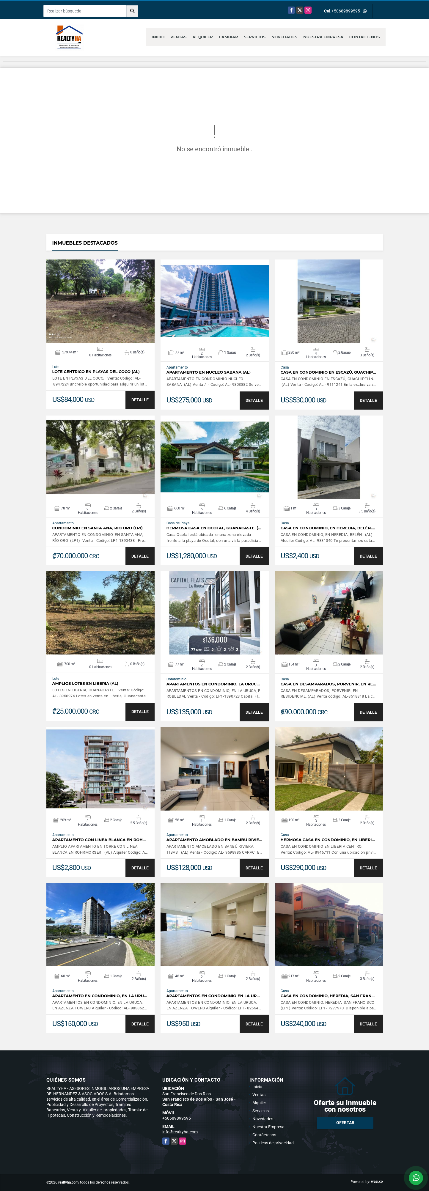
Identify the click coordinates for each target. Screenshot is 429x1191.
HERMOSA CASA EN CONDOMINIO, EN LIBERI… (328, 840)
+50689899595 (345, 11)
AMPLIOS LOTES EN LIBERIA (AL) (85, 683)
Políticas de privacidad (273, 1142)
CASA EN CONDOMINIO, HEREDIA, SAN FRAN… (328, 996)
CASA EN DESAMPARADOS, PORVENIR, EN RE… (328, 684)
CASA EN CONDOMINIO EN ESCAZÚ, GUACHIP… (328, 372)
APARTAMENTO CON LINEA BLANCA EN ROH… (99, 840)
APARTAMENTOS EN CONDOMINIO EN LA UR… (213, 996)
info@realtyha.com (180, 1131)
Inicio (158, 36)
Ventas (178, 36)
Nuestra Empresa (323, 36)
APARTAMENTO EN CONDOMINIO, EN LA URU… (99, 996)
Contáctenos (364, 36)
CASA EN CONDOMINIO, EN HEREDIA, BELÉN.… (328, 528)
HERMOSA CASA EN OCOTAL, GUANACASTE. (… (213, 528)
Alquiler (202, 36)
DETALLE (140, 399)
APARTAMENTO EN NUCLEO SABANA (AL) (208, 372)
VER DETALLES (100, 301)
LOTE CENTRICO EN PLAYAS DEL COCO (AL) (96, 371)
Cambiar (228, 36)
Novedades (284, 36)
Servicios (254, 36)
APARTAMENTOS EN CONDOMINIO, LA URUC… (213, 684)
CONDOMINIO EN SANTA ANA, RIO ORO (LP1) (97, 528)
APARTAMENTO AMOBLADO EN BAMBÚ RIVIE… (214, 840)
